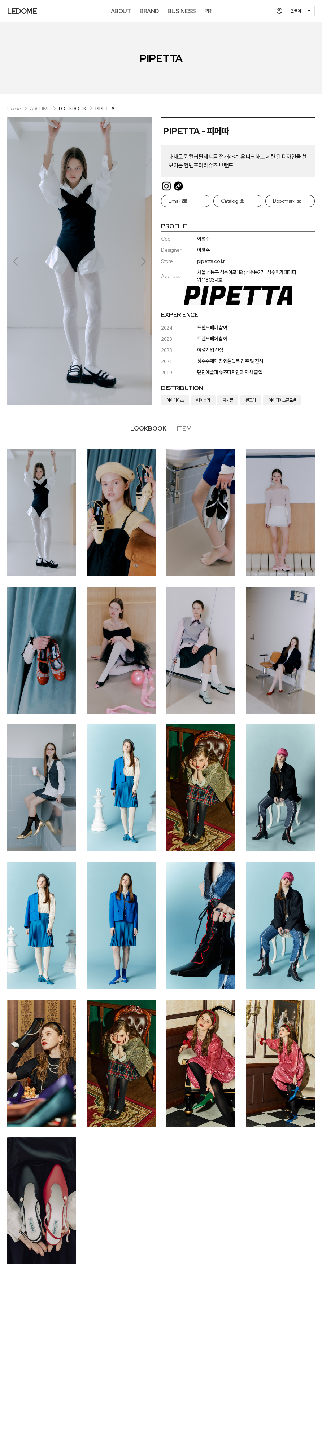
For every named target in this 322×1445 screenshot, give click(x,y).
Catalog (232, 201)
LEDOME (22, 11)
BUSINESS (181, 11)
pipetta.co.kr (211, 261)
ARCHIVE (40, 108)
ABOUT (121, 11)
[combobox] (300, 11)
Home (14, 108)
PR (207, 11)
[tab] (148, 429)
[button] (143, 261)
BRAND (149, 11)
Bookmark (287, 201)
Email (178, 201)
